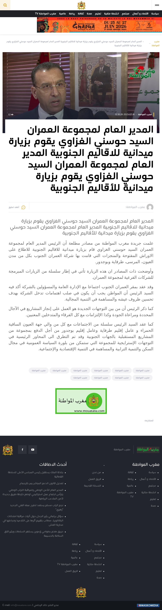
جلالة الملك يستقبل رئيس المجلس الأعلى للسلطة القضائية (35, 474)
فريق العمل (94, 479)
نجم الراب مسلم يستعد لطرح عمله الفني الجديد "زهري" (36, 507)
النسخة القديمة (92, 486)
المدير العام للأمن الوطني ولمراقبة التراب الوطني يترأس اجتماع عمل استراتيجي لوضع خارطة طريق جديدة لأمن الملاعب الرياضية (33, 494)
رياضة (72, 13)
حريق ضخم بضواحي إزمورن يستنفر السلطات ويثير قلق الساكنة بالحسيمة (33, 534)
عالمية (62, 13)
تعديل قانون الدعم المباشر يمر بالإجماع (41, 483)
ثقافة (81, 13)
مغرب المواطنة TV (45, 13)
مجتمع (125, 13)
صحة (89, 13)
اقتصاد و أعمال (140, 13)
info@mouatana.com (21, 605)
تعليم (98, 13)
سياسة (155, 13)
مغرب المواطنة (155, 44)
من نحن (96, 472)
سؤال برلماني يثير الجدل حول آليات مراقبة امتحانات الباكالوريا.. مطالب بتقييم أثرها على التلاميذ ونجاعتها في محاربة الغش (33, 520)
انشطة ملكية (111, 13)
